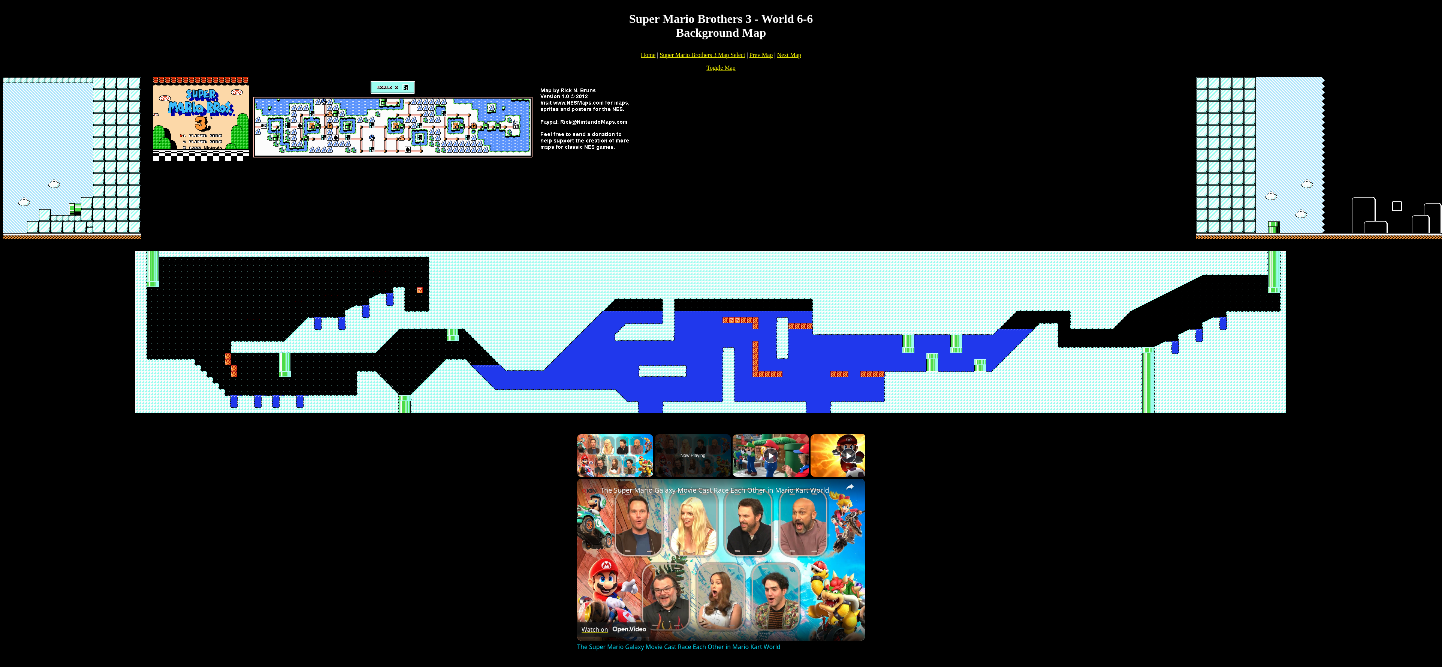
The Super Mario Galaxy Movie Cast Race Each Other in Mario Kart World (714, 490)
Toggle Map (721, 67)
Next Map (789, 55)
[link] (589, 490)
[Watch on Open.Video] (614, 629)
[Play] (770, 455)
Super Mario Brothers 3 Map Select (702, 55)
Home (648, 55)
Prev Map (761, 55)
